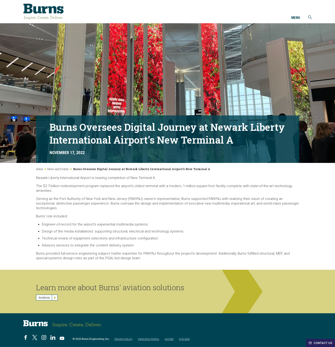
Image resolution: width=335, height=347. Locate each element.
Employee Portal (148, 339)
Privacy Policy (123, 339)
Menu (295, 18)
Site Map (184, 339)
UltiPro (169, 339)
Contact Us (320, 343)
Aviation (47, 297)
